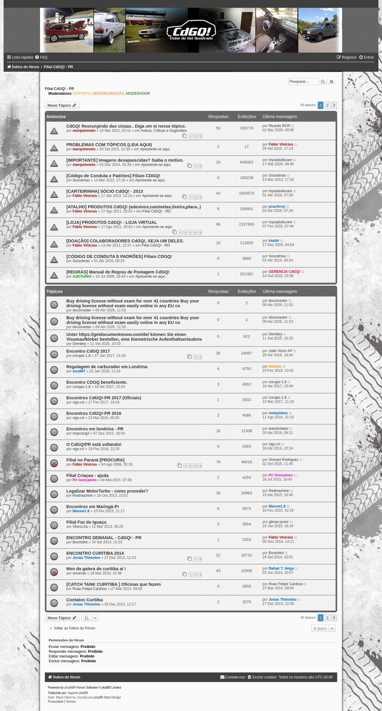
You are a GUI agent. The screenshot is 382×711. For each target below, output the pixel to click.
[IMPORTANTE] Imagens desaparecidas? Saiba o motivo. (125, 160)
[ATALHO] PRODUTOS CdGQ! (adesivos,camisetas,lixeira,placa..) (133, 206)
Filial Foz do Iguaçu (86, 522)
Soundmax (81, 180)
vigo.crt (78, 402)
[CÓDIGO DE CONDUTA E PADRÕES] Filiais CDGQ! (119, 256)
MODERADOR (138, 93)
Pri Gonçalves (85, 480)
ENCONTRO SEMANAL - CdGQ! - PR (103, 537)
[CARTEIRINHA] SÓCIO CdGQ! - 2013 (104, 191)
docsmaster (82, 310)
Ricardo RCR (279, 126)
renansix (79, 573)
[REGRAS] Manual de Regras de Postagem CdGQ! (117, 272)
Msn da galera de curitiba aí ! (96, 568)
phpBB (69, 687)
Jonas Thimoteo (86, 558)
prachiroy (277, 206)
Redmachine (83, 495)
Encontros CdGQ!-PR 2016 (93, 413)
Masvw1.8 (81, 511)
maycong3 (81, 433)
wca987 (79, 371)
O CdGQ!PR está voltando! (94, 444)
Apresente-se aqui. (155, 149)
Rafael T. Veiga (281, 568)
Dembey (79, 344)
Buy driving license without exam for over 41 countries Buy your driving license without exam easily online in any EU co (132, 303)
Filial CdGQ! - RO (157, 211)
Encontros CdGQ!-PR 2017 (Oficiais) (103, 397)
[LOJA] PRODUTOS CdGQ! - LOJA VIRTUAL (111, 222)
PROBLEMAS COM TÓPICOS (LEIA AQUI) (109, 144)
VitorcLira (80, 527)
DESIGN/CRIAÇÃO (108, 93)
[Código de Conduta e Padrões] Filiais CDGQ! (113, 175)
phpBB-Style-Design (107, 697)
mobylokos (278, 413)
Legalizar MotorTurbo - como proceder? (107, 491)
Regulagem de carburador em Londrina (106, 366)
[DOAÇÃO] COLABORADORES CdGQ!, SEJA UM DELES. (125, 240)
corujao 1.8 (82, 356)
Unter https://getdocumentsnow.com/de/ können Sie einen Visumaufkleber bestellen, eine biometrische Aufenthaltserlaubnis (134, 337)
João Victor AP (280, 351)
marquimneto (84, 131)
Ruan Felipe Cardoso (90, 589)
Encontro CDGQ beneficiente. (96, 382)
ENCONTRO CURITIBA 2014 (95, 553)
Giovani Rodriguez (284, 460)
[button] (334, 105)
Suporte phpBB (78, 693)
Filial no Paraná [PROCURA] (95, 460)
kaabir (274, 240)
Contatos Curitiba (84, 599)
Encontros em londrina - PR (94, 428)
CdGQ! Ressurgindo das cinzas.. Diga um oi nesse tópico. (126, 126)
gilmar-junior (279, 522)
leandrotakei (278, 428)
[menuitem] (41, 57)
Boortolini (80, 542)
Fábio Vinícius (281, 144)
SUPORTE (82, 93)
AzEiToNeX (82, 276)
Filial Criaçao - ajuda (87, 475)
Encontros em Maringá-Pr (92, 506)
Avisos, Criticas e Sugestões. (164, 131)
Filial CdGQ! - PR (59, 89)
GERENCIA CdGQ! (284, 272)
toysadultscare (280, 160)
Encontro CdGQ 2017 (88, 351)
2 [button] (327, 105)
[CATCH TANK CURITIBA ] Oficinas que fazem (113, 584)
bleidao (275, 366)
